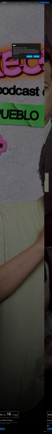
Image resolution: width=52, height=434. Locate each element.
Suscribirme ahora (44, 2)
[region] (26, 51)
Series (9, 2)
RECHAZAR (29, 56)
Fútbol (17, 2)
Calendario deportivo (24, 2)
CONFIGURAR (16, 56)
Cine (13, 2)
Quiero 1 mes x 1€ (7, 428)
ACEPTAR (36, 56)
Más (30, 2)
